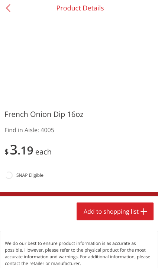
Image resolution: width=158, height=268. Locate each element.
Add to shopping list (111, 211)
